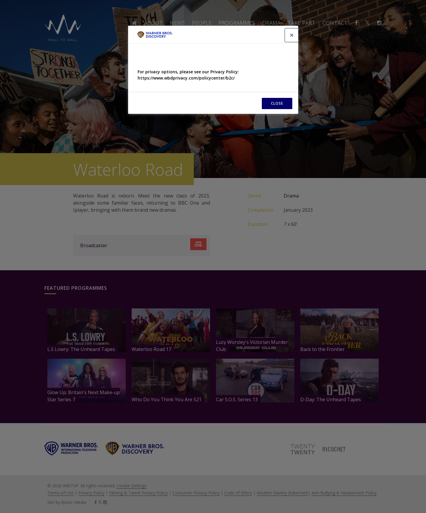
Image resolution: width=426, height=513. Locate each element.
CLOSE (277, 103)
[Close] (291, 35)
